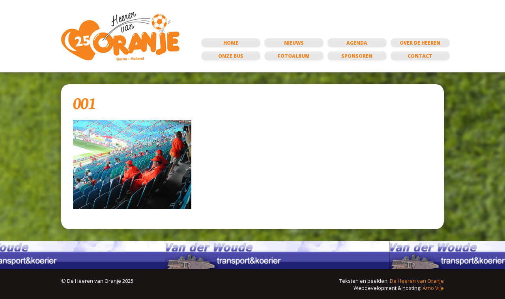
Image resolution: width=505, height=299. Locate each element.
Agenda (356, 43)
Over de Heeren (420, 43)
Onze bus (230, 56)
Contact (420, 56)
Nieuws (294, 43)
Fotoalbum (294, 56)
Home (230, 43)
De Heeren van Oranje (417, 280)
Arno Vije (433, 287)
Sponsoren (356, 56)
